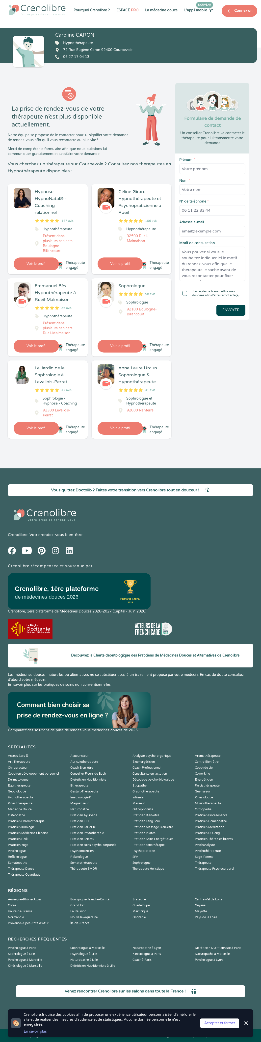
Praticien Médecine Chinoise (28, 833)
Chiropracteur (18, 767)
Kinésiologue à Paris (146, 954)
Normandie (16, 917)
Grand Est (77, 905)
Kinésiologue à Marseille (25, 965)
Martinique (140, 911)
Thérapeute (203, 862)
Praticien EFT (79, 821)
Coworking (202, 773)
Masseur (138, 803)
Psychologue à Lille (83, 954)
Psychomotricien (82, 851)
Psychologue (17, 851)
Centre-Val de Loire (208, 899)
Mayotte (201, 911)
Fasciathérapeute (207, 785)
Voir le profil (36, 264)
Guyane (200, 905)
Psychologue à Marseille (25, 960)
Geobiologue (17, 791)
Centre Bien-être (207, 761)
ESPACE (127, 10)
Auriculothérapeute (84, 761)
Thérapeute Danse (21, 868)
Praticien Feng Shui (146, 821)
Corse (12, 905)
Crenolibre (17, 534)
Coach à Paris (142, 960)
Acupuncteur (79, 756)
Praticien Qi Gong (207, 833)
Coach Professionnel (146, 767)
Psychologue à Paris (22, 948)
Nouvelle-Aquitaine (84, 917)
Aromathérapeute (208, 756)
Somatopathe (17, 862)
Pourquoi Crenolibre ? (92, 10)
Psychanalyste (205, 845)
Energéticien (204, 779)
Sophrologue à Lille (21, 954)
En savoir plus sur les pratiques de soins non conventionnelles (59, 685)
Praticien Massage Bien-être (152, 827)
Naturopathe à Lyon (146, 948)
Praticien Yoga (18, 845)
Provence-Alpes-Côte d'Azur (28, 923)
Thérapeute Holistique (148, 868)
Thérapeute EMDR (83, 868)
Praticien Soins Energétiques (152, 839)
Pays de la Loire (206, 917)
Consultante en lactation (149, 773)
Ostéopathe (16, 815)
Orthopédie (203, 809)
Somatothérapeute (83, 862)
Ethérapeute (79, 785)
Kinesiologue (204, 797)
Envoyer (230, 310)
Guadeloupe (141, 905)
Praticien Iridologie (21, 827)
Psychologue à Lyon (209, 960)
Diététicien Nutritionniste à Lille (92, 965)
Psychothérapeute (208, 851)
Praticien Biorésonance (211, 815)
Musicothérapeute (208, 803)
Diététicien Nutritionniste (88, 779)
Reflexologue (17, 857)
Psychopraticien (143, 851)
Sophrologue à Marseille (87, 948)
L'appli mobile (198, 10)
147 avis (67, 221)
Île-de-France (79, 923)
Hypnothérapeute (20, 797)
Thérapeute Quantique (24, 874)
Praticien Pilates (144, 833)
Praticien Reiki (18, 839)
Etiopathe (139, 785)
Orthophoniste (142, 809)
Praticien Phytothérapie (87, 833)
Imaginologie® (80, 797)
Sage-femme (204, 857)
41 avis (150, 390)
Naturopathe (79, 809)
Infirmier (138, 797)
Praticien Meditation (209, 827)
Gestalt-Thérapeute (84, 791)
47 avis (66, 390)
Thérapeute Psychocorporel (214, 868)
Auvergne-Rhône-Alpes (25, 899)
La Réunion (78, 911)
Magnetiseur (79, 803)
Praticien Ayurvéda (83, 815)
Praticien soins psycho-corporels (93, 845)
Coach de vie (204, 767)
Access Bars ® (18, 756)
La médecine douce (161, 10)
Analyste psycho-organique (151, 756)
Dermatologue (18, 779)
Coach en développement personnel (33, 773)
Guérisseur (202, 791)
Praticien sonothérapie (148, 845)
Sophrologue (141, 862)
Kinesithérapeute (20, 803)
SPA (135, 857)
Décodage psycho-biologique (153, 779)
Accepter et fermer (219, 1023)
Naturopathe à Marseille (212, 954)
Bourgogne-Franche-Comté (89, 899)
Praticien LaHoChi (83, 827)
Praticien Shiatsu (82, 839)
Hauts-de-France (20, 911)
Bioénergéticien (143, 761)
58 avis (150, 294)
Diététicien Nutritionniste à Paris (218, 948)
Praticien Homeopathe (211, 821)
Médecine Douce (20, 809)
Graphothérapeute (145, 791)
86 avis (66, 308)
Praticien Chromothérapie (26, 821)
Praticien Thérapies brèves (214, 839)
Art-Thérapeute (19, 761)
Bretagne (139, 899)
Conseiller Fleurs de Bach (88, 773)
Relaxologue (79, 857)
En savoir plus (35, 1031)
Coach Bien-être (81, 767)
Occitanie (139, 917)
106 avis (151, 221)
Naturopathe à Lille (84, 960)
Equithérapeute (19, 785)
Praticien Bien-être (145, 815)
